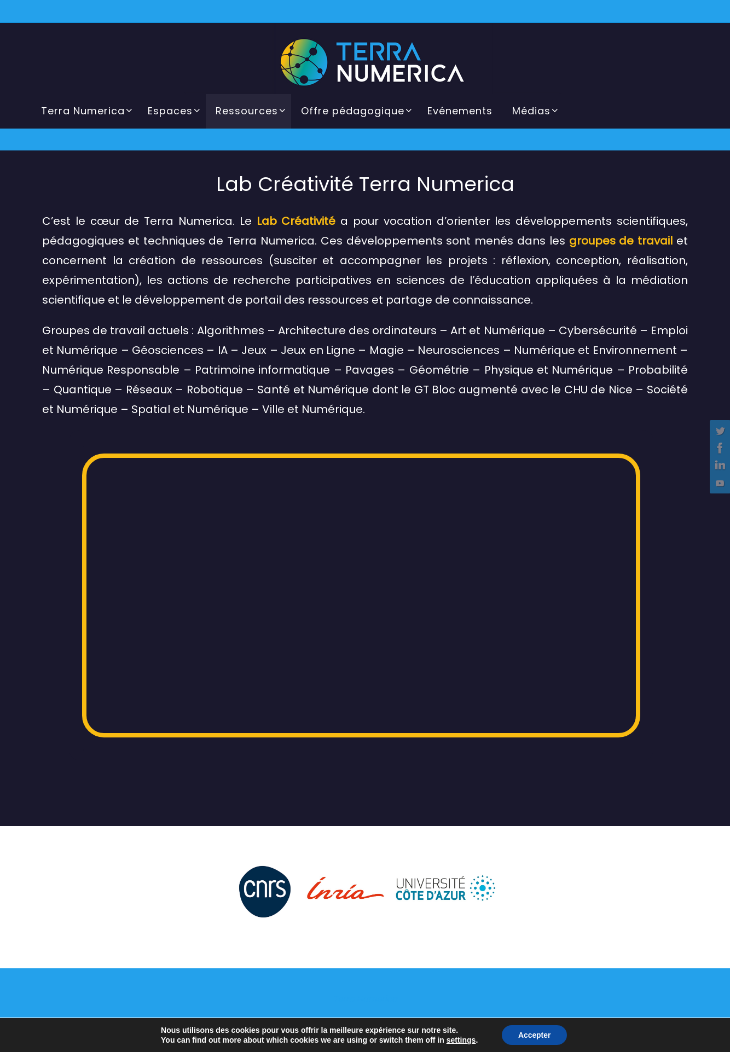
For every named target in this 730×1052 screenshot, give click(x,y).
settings (461, 1040)
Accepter (534, 1035)
